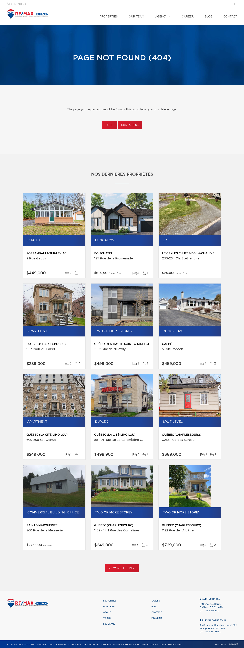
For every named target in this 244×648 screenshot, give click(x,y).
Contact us (18, 4)
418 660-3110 (212, 611)
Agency (161, 16)
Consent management (170, 644)
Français (156, 618)
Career (188, 16)
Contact (230, 16)
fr (235, 4)
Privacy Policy (133, 644)
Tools (107, 618)
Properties (108, 16)
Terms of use (150, 644)
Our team (136, 16)
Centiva (232, 644)
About (107, 612)
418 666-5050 (213, 632)
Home (109, 125)
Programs (109, 624)
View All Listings (121, 568)
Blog (208, 16)
